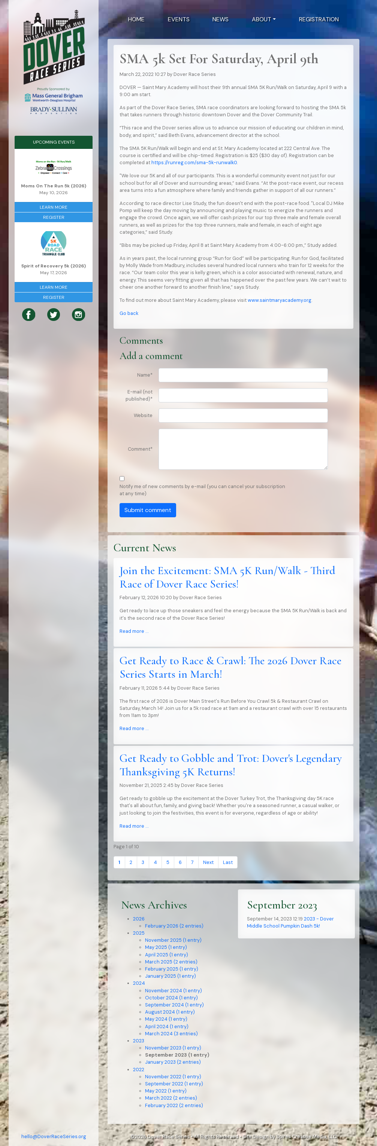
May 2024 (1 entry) (166, 1019)
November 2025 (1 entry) (173, 940)
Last (228, 862)
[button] (264, 19)
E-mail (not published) (139, 395)
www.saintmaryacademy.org (279, 300)
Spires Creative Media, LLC (306, 1136)
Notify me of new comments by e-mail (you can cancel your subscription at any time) (202, 490)
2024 (139, 983)
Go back (129, 313)
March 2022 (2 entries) (171, 1098)
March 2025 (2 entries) (171, 962)
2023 (138, 1041)
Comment (140, 449)
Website (143, 415)
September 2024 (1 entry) (174, 1005)
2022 (138, 1069)
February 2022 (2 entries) (174, 1105)
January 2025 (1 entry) (170, 976)
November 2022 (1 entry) (173, 1076)
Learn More (53, 207)
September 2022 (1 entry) (174, 1084)
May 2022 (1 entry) (166, 1091)
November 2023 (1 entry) (173, 1048)
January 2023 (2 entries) (173, 1062)
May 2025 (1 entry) (166, 947)
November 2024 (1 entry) (173, 990)
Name (145, 375)
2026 (139, 919)
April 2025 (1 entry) (166, 955)
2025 (139, 933)
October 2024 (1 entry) (171, 998)
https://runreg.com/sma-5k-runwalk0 (194, 162)
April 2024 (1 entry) (166, 1026)
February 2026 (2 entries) (174, 926)
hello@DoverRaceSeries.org (53, 1136)
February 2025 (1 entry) (171, 969)
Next (208, 862)
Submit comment (147, 510)
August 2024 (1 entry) (170, 1012)
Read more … (134, 631)
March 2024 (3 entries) (171, 1033)
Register (53, 217)
